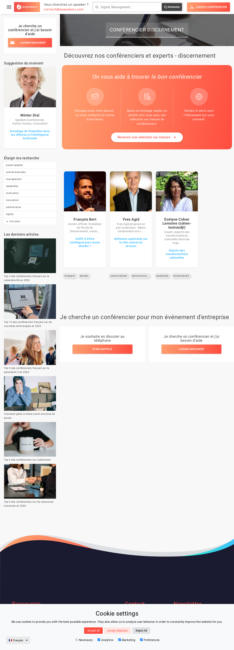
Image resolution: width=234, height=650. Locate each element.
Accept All (93, 630)
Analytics (106, 640)
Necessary (84, 640)
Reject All (141, 630)
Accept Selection (117, 630)
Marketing (126, 640)
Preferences (150, 640)
